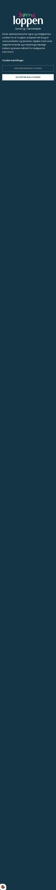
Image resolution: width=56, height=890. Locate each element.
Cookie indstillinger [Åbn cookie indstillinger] (13, 60)
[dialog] (28, 445)
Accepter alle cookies (28, 77)
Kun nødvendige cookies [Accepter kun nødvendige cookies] (28, 68)
